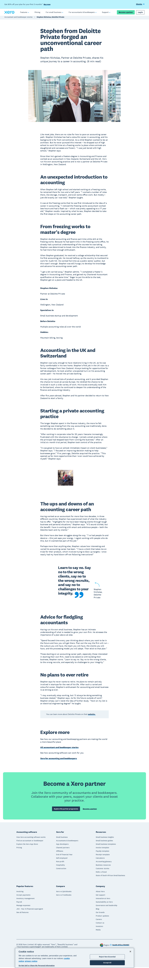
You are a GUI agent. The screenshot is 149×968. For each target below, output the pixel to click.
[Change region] (119, 945)
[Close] (130, 951)
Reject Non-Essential (107, 957)
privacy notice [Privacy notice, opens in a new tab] (31, 961)
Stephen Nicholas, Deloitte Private (50, 18)
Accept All (107, 963)
